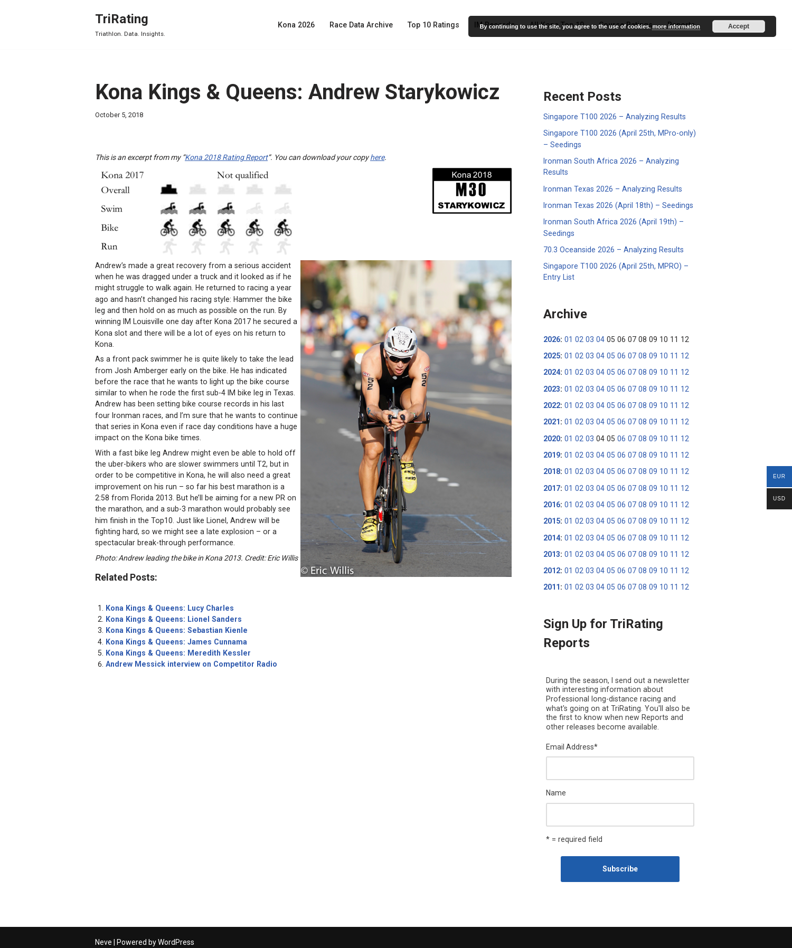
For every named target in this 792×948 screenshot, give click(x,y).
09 (648, 353)
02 (578, 337)
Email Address (572, 741)
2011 (551, 583)
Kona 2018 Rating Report (226, 157)
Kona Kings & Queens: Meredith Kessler (175, 636)
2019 (551, 452)
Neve (103, 936)
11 (668, 353)
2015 (551, 517)
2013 (551, 550)
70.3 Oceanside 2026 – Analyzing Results (612, 248)
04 (598, 337)
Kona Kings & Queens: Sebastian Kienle (174, 614)
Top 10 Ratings (436, 25)
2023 (551, 386)
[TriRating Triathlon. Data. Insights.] (130, 25)
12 (678, 353)
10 (658, 353)
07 (628, 353)
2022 (551, 403)
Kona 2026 (301, 25)
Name (556, 787)
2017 (551, 484)
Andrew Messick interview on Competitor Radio (189, 647)
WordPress (176, 936)
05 (608, 353)
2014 (551, 533)
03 (588, 337)
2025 (551, 353)
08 (638, 353)
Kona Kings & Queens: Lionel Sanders (171, 603)
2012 (551, 566)
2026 (551, 337)
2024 (551, 370)
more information (676, 26)
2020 (551, 435)
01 (568, 337)
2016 (551, 501)
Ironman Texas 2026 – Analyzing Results (611, 188)
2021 (551, 419)
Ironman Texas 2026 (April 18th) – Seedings (616, 204)
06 (618, 353)
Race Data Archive (365, 25)
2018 (551, 468)
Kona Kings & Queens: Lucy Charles (167, 592)
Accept (738, 26)
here (377, 157)
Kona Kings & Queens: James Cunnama (174, 625)
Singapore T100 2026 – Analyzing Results (613, 116)
